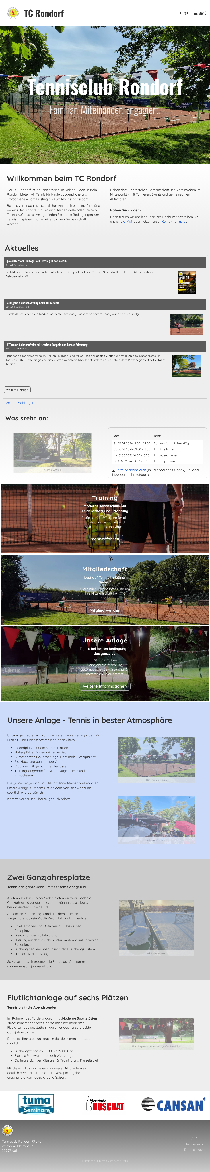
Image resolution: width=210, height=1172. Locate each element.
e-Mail (128, 221)
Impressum (194, 1144)
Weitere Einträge (17, 390)
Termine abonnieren (131, 470)
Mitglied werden (105, 610)
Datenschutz (193, 1150)
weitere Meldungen (19, 403)
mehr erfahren (105, 538)
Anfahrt (197, 1139)
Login (183, 13)
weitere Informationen (105, 686)
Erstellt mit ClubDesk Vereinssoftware (105, 1161)
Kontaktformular (174, 221)
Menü (200, 13)
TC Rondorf (44, 13)
